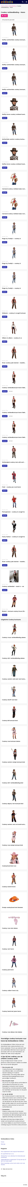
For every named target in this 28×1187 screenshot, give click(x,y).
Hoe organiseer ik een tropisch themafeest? (12, 1151)
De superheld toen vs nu (7, 1153)
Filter (4, 15)
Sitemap (3, 1144)
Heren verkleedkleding (10, 6)
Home (2, 6)
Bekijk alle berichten (6, 1169)
